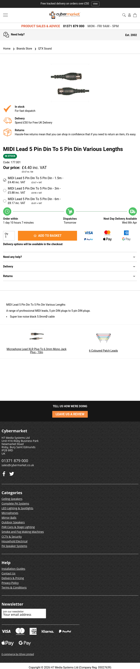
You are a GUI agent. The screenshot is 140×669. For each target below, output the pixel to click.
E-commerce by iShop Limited (18, 654)
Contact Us (8, 573)
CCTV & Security (12, 536)
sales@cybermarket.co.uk (18, 465)
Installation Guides (13, 569)
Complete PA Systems (15, 503)
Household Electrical (14, 541)
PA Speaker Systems (14, 546)
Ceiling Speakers (12, 499)
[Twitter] (4, 473)
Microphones (10, 513)
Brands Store (22, 48)
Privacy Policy (10, 583)
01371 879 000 (73, 26)
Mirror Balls (9, 517)
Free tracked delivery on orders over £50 (70, 3)
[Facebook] (11, 473)
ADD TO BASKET (48, 235)
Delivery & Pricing (13, 578)
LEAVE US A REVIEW (70, 414)
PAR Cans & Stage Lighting (18, 527)
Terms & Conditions (14, 587)
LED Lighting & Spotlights (17, 508)
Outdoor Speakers (13, 522)
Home (7, 48)
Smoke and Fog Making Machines (23, 532)
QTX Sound (43, 48)
